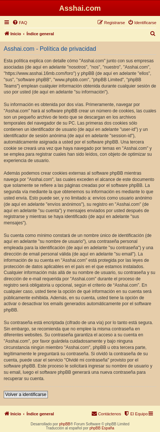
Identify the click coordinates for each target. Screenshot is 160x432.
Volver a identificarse (25, 394)
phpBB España (101, 428)
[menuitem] (19, 22)
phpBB (64, 424)
